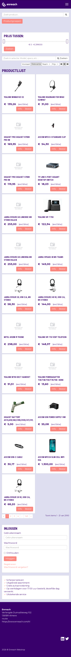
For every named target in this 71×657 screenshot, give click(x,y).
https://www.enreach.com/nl (16, 621)
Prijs (55, 64)
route (5, 618)
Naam (46, 64)
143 (26, 516)
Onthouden (11, 553)
